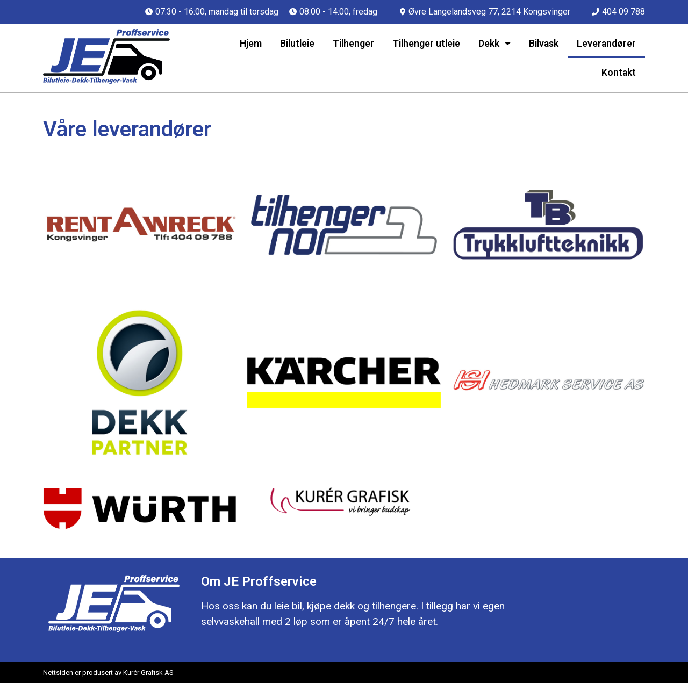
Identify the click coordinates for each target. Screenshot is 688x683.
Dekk (494, 43)
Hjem (251, 43)
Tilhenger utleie (426, 43)
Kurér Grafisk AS (148, 672)
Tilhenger (353, 43)
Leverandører (606, 43)
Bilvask (543, 43)
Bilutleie (297, 43)
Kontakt (618, 72)
